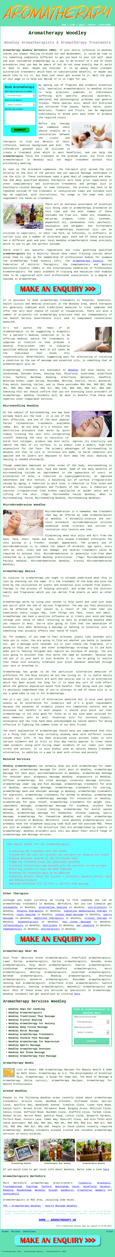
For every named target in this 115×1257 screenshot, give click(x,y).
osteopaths (10, 907)
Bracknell (103, 1183)
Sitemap (5, 1231)
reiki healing (26, 914)
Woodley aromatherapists (20, 766)
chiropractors (50, 929)
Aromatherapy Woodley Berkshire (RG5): (30, 50)
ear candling (85, 925)
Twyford (46, 1186)
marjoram (51, 218)
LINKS (72, 25)
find (14, 957)
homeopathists (12, 929)
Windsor (105, 1186)
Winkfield (89, 1186)
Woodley (73, 370)
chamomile (103, 215)
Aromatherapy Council (88, 261)
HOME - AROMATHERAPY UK (57, 1219)
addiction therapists (49, 918)
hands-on (30, 198)
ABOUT (82, 25)
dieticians (50, 925)
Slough (52, 1190)
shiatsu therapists (30, 911)
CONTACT (92, 25)
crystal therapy (96, 918)
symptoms (79, 92)
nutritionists (97, 907)
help (33, 79)
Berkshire (52, 820)
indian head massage (69, 914)
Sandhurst (67, 1190)
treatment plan (29, 152)
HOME (64, 25)
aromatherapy (41, 61)
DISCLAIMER (105, 25)
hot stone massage (77, 922)
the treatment (44, 156)
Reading (8, 1190)
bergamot (77, 226)
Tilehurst (84, 1183)
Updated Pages (29, 1231)
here (77, 994)
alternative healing (53, 907)
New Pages (15, 1231)
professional (74, 257)
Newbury (100, 1190)
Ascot (76, 1186)
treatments (28, 72)
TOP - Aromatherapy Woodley (22, 1206)
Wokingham (61, 1186)
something (15, 57)
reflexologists (13, 925)
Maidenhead (24, 1190)
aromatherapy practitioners (51, 1183)
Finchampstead (12, 1186)
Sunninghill (11, 1194)
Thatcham (31, 1186)
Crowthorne (84, 1190)
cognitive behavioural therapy (85, 911)
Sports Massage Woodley (61, 1206)
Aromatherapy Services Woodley (34, 1001)
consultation (47, 134)
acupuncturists (28, 922)
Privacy (110, 1231)
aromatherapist (13, 156)
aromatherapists (14, 253)
